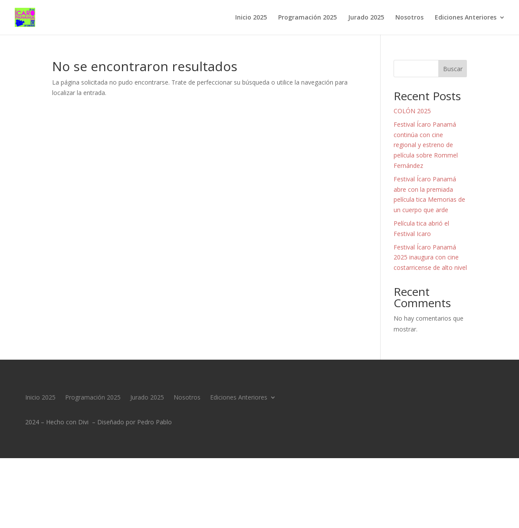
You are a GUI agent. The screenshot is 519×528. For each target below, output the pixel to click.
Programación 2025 (307, 17)
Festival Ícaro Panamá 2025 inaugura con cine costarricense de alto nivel (430, 257)
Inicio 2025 (251, 17)
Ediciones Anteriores (465, 17)
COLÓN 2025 (412, 111)
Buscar (453, 69)
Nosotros (409, 17)
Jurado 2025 (366, 17)
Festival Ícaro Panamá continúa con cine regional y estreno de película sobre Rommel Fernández (426, 145)
